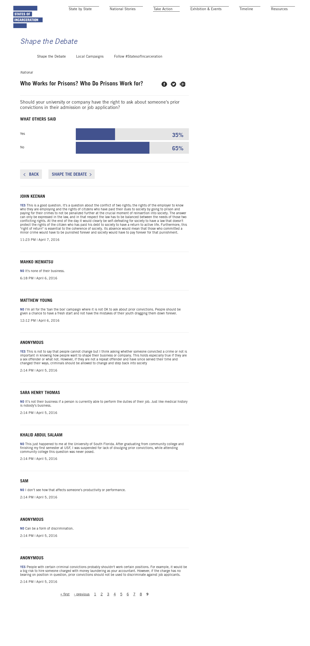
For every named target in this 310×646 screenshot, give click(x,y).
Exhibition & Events (206, 9)
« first (86, 633)
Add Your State (232, 642)
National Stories (123, 9)
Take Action (163, 9)
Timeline (246, 9)
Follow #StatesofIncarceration (138, 65)
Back (48, 187)
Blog (257, 642)
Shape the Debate (51, 65)
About (293, 642)
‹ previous (103, 633)
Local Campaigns (90, 65)
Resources (279, 9)
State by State (80, 9)
